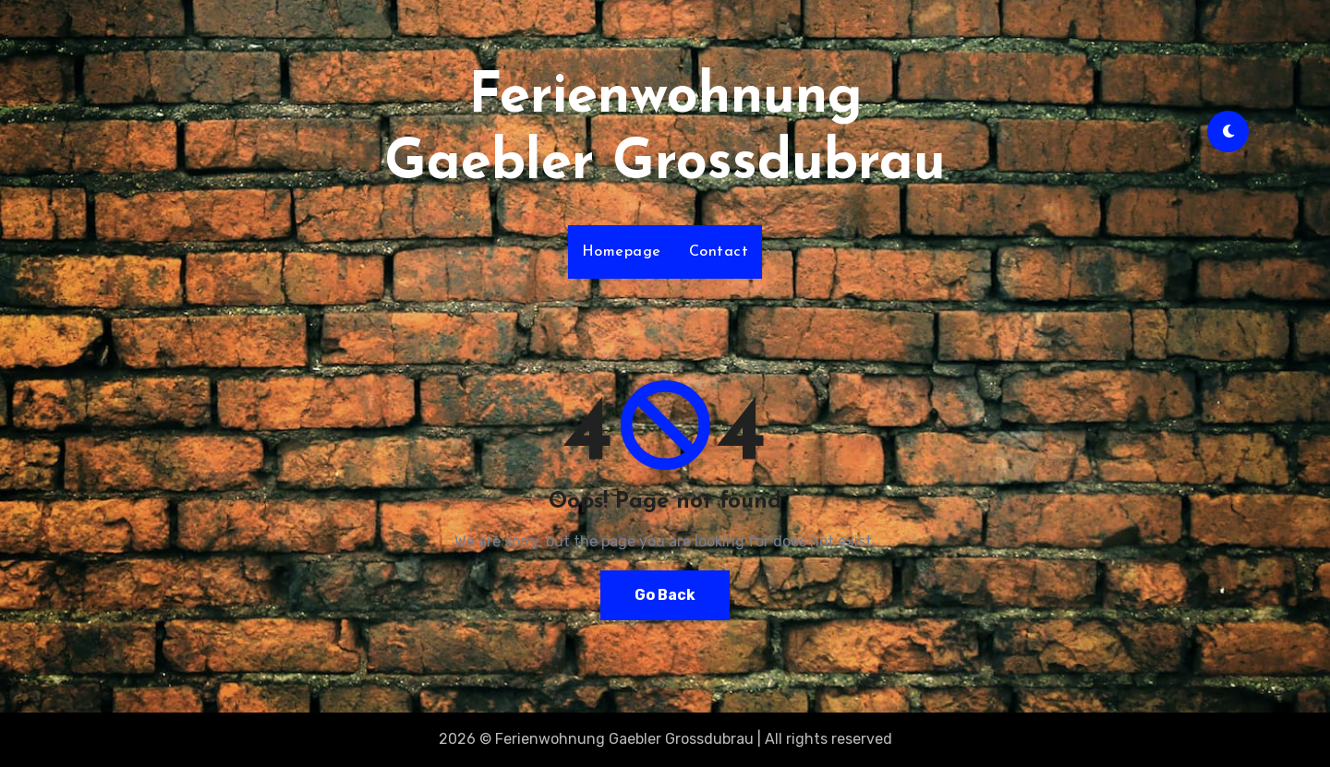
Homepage (621, 252)
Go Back (665, 595)
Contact (719, 252)
